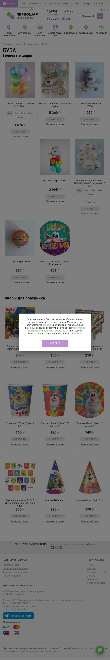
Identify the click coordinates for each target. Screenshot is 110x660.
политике (48, 325)
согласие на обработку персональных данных (56, 329)
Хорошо (55, 343)
